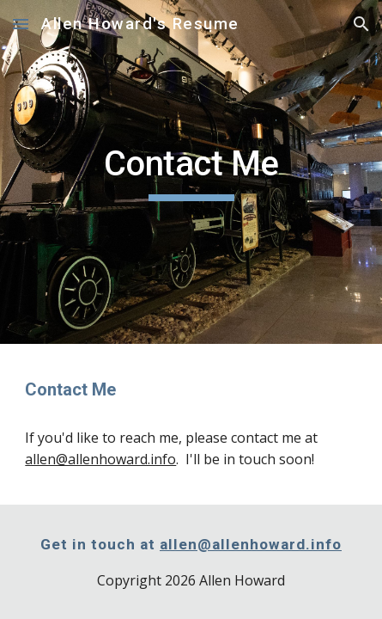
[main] (190, 172)
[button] (20, 23)
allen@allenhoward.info (100, 459)
